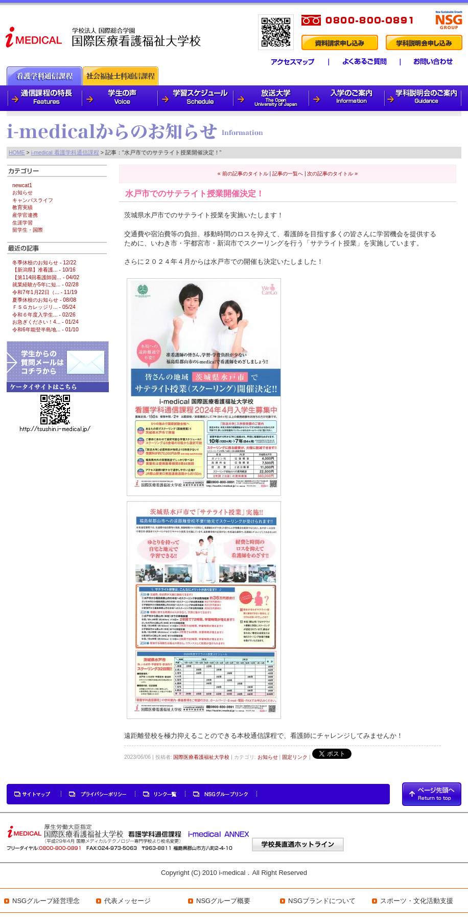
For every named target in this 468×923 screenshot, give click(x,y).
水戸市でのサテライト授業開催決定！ (194, 193)
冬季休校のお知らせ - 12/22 (44, 262)
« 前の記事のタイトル (243, 173)
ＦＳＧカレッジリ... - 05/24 (44, 307)
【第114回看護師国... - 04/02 (45, 277)
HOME (17, 152)
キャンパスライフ (32, 200)
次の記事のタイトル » (332, 173)
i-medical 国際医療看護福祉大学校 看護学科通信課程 (104, 36)
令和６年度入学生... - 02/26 (44, 315)
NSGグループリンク (221, 794)
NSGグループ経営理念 (46, 901)
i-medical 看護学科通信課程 (65, 152)
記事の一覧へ (287, 173)
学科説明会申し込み (424, 42)
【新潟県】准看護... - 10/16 (44, 270)
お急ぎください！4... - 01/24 (45, 322)
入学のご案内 (347, 98)
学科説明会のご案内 (423, 98)
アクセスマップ (286, 61)
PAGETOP (431, 794)
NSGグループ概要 (223, 901)
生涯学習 (22, 223)
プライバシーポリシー (98, 794)
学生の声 (120, 98)
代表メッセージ (127, 901)
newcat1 (22, 185)
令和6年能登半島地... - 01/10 (45, 329)
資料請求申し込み (339, 42)
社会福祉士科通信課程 (120, 75)
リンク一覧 (160, 794)
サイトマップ (34, 794)
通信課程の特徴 (45, 98)
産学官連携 (25, 215)
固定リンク (295, 757)
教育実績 (22, 207)
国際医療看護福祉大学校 (201, 757)
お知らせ (268, 757)
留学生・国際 (27, 230)
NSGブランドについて (322, 901)
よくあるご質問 (360, 61)
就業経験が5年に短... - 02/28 (45, 284)
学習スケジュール (196, 98)
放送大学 (272, 98)
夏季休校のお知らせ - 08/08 (44, 300)
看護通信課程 (44, 75)
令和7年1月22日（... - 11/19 (44, 292)
